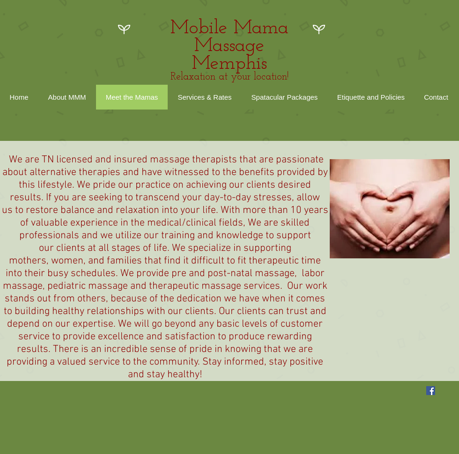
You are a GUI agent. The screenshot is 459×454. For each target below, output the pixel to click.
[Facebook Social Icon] (430, 390)
